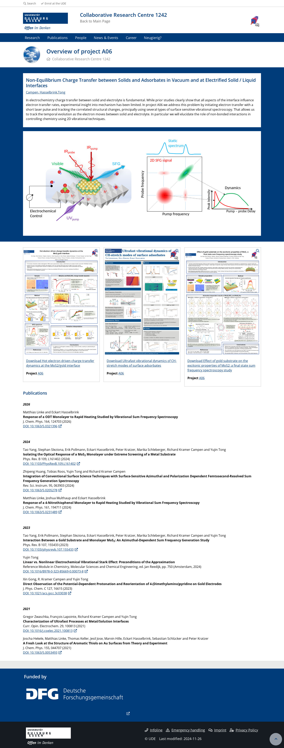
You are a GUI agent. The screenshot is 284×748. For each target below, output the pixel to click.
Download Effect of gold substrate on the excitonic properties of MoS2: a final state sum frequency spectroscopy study (221, 365)
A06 (40, 373)
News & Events (106, 37)
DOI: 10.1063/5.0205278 (40, 490)
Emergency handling (185, 730)
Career (131, 37)
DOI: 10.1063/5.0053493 (40, 652)
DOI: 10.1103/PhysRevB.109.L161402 (49, 464)
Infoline (153, 730)
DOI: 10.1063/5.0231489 (40, 512)
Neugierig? (153, 37)
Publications (57, 37)
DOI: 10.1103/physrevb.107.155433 (48, 549)
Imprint (217, 730)
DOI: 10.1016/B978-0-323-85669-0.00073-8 (53, 571)
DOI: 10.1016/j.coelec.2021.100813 (48, 631)
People (80, 37)
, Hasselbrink (47, 92)
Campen (32, 92)
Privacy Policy (244, 730)
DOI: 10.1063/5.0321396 (40, 426)
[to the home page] (45, 21)
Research (32, 37)
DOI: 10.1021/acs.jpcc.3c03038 (45, 593)
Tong (61, 92)
